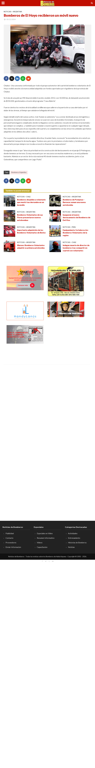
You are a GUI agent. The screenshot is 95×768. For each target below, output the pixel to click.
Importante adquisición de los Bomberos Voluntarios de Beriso (31, 231)
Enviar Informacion (13, 547)
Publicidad (10, 533)
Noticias (7, 12)
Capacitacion (42, 547)
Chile (28, 197)
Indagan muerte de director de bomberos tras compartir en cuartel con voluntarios (76, 248)
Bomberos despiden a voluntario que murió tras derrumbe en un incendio (31, 202)
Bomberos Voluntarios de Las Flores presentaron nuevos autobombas (30, 217)
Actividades (72, 533)
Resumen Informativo (45, 538)
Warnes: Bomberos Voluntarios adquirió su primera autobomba (31, 246)
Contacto (9, 538)
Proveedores (11, 542)
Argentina (17, 12)
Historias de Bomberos (77, 542)
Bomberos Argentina (18, 172)
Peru (74, 227)
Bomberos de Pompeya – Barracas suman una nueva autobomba (74, 202)
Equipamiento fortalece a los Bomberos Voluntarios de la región (75, 232)
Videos (39, 542)
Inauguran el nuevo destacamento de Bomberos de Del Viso (76, 217)
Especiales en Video (45, 533)
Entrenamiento (74, 538)
